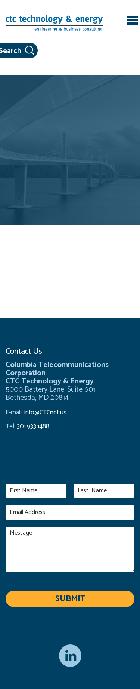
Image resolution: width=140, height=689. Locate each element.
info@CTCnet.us (45, 412)
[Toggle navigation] (132, 21)
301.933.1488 (32, 426)
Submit (70, 599)
